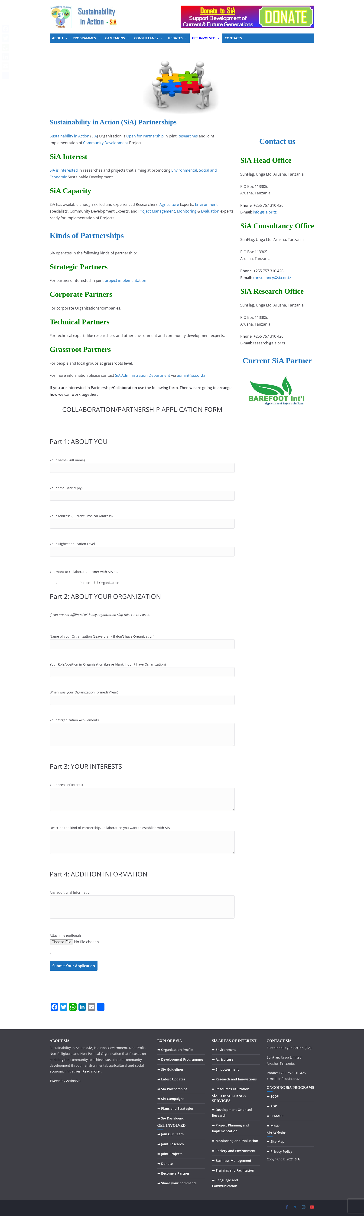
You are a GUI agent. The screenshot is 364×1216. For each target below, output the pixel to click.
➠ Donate (165, 1163)
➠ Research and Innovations (234, 1079)
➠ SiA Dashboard (170, 1118)
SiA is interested (64, 170)
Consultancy (273, 226)
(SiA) (308, 1048)
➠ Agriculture (222, 1059)
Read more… (92, 1071)
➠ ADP (272, 1106)
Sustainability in (279, 1048)
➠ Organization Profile (175, 1049)
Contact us (277, 141)
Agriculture (169, 204)
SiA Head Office (265, 160)
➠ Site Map (275, 1141)
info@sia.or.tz (265, 212)
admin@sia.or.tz (191, 375)
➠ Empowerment (225, 1069)
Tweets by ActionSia (65, 1081)
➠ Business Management (231, 1160)
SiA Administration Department (142, 375)
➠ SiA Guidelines (170, 1069)
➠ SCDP (273, 1096)
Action (298, 1048)
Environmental (184, 170)
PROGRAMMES (87, 38)
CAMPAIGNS (117, 38)
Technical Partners (79, 322)
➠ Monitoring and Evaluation (235, 1141)
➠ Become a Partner (173, 1173)
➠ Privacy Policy (279, 1151)
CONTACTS (233, 38)
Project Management (156, 211)
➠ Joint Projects (169, 1154)
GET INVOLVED (206, 38)
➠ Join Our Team (170, 1134)
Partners (94, 267)
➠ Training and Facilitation (233, 1170)
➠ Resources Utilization (230, 1089)
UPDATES (177, 38)
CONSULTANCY (148, 38)
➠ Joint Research (170, 1144)
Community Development (105, 142)
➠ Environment (224, 1049)
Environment (206, 204)
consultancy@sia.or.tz (272, 277)
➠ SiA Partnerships (172, 1089)
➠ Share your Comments (177, 1183)
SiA (94, 136)
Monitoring (186, 211)
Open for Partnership (145, 136)
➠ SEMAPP (275, 1116)
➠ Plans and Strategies (175, 1108)
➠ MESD (273, 1125)
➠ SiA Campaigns (170, 1098)
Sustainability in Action (69, 136)
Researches (188, 136)
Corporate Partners (81, 294)
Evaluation (210, 211)
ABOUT (60, 38)
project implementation (125, 280)
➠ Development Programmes (180, 1059)
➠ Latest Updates (171, 1079)
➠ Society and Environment (234, 1151)
